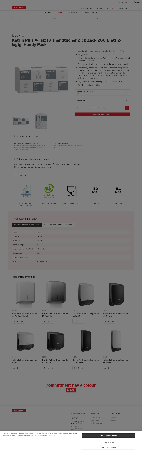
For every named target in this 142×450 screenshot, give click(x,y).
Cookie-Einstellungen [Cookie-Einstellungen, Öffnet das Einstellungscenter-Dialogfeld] (108, 447)
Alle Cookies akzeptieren (108, 435)
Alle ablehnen (109, 442)
